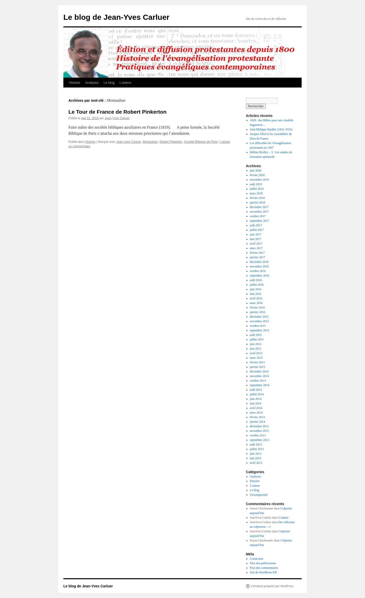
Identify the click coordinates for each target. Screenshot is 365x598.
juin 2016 (256, 289)
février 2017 (257, 252)
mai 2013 (255, 458)
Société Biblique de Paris (201, 142)
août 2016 (256, 280)
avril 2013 (256, 463)
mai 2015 (255, 348)
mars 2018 (256, 193)
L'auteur (255, 485)
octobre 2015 (258, 326)
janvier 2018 (257, 202)
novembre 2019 (259, 179)
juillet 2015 (257, 339)
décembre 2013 (259, 426)
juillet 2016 (257, 284)
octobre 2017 (258, 216)
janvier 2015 (257, 367)
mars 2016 (256, 303)
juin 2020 (256, 170)
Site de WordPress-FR (263, 572)
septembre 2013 (259, 440)
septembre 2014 (259, 385)
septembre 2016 (259, 275)
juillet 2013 (257, 449)
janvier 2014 (257, 421)
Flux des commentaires (264, 568)
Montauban (150, 142)
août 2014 (256, 389)
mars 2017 (256, 248)
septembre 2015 (259, 330)
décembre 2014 (259, 371)
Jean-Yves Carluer (117, 118)
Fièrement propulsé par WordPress (272, 586)
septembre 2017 (259, 221)
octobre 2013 (258, 435)
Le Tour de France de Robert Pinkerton (117, 112)
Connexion (256, 558)
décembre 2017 (259, 207)
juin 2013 (256, 453)
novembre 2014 (259, 376)
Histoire (74, 82)
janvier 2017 (257, 257)
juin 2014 (256, 399)
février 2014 (257, 417)
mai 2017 (255, 239)
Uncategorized (259, 495)
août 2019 (256, 184)
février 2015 (257, 362)
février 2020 (257, 175)
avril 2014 (256, 408)
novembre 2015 (259, 321)
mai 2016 (255, 294)
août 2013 (256, 444)
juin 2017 (256, 234)
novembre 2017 (259, 211)
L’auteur (125, 82)
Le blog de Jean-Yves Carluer (116, 17)
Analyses (92, 82)
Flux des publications (263, 563)
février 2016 (257, 307)
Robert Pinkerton (170, 142)
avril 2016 (256, 298)
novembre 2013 (259, 431)
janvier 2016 (257, 312)
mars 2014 (256, 412)
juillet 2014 (257, 394)
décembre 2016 (259, 262)
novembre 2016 (259, 266)
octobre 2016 (258, 271)
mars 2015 (256, 358)
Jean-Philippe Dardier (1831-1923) (271, 129)
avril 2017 (256, 243)
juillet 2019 (257, 189)
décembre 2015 (259, 316)
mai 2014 (255, 403)
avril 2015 (256, 353)
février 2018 (257, 198)
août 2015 (256, 335)
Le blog (109, 82)
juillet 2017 (257, 230)
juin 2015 (256, 344)
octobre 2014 (258, 380)
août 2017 (256, 225)
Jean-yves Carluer (128, 142)
